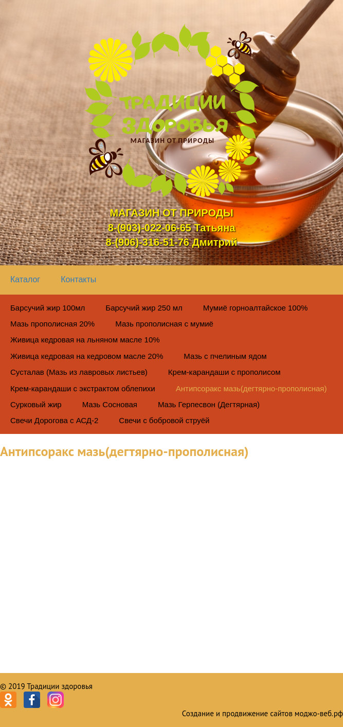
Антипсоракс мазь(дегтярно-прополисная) (251, 388)
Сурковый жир (36, 404)
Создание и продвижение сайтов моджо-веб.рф (262, 713)
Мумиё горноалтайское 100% (255, 307)
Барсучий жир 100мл (47, 307)
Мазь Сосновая (109, 404)
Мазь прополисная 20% (52, 323)
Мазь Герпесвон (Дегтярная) (209, 404)
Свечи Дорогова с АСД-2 (54, 420)
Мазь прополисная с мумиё (164, 323)
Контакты (78, 279)
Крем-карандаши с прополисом (224, 372)
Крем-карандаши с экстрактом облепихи (82, 388)
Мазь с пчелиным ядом (225, 356)
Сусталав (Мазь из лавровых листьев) (79, 372)
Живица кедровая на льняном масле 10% (85, 339)
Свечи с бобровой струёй (164, 420)
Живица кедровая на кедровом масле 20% (86, 356)
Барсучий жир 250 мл (143, 307)
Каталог (25, 279)
